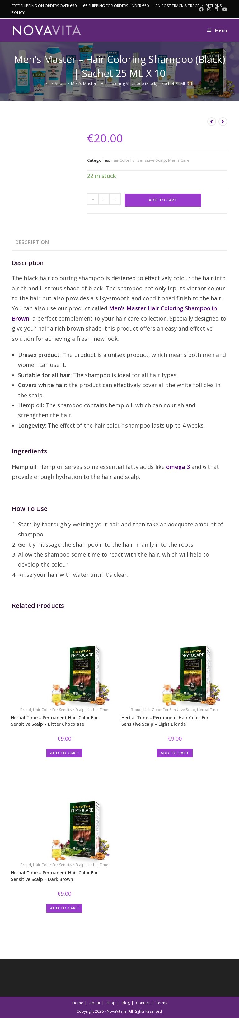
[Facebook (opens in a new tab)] (201, 9)
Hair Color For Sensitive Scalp (138, 160)
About (94, 1003)
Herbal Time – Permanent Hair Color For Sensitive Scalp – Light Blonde (165, 721)
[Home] (47, 83)
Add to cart (163, 200)
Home (77, 1003)
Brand (25, 709)
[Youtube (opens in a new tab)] (223, 9)
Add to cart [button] (64, 753)
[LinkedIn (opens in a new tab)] (216, 9)
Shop (110, 1003)
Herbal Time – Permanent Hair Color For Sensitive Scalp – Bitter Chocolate (54, 721)
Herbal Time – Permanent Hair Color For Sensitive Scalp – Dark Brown (54, 876)
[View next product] (222, 121)
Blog (126, 1003)
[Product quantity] (104, 199)
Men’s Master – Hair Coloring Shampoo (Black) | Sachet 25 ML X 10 (132, 83)
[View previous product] (211, 121)
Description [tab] (32, 242)
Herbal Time (97, 709)
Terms (161, 1003)
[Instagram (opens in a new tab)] (209, 9)
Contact (143, 1003)
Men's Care (179, 160)
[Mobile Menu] (215, 30)
